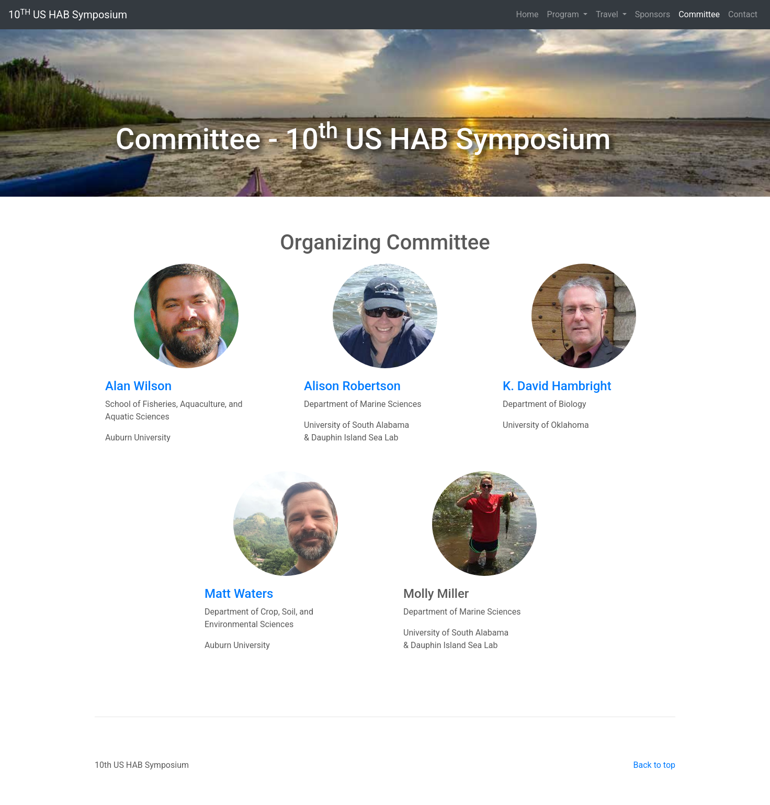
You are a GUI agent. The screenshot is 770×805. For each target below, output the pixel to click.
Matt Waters (239, 593)
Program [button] (564, 14)
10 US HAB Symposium (67, 14)
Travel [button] (608, 14)
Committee (701, 13)
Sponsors (653, 14)
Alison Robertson (352, 386)
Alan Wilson (138, 386)
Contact (742, 14)
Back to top (654, 765)
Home (527, 14)
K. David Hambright (557, 386)
